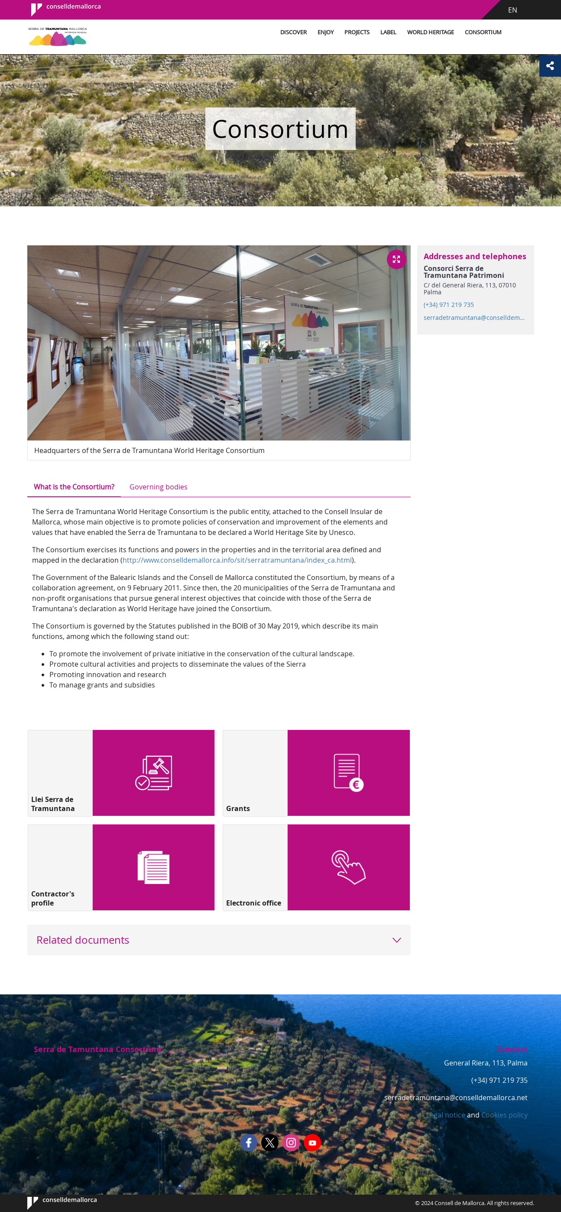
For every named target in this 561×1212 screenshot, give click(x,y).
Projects (357, 32)
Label (388, 32)
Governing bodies (159, 487)
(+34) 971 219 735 (449, 304)
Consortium (483, 32)
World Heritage (430, 32)
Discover (293, 32)
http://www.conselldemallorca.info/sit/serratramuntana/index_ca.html (237, 560)
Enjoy (326, 32)
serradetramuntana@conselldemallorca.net (475, 317)
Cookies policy (504, 1115)
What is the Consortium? (74, 487)
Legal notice (445, 1115)
